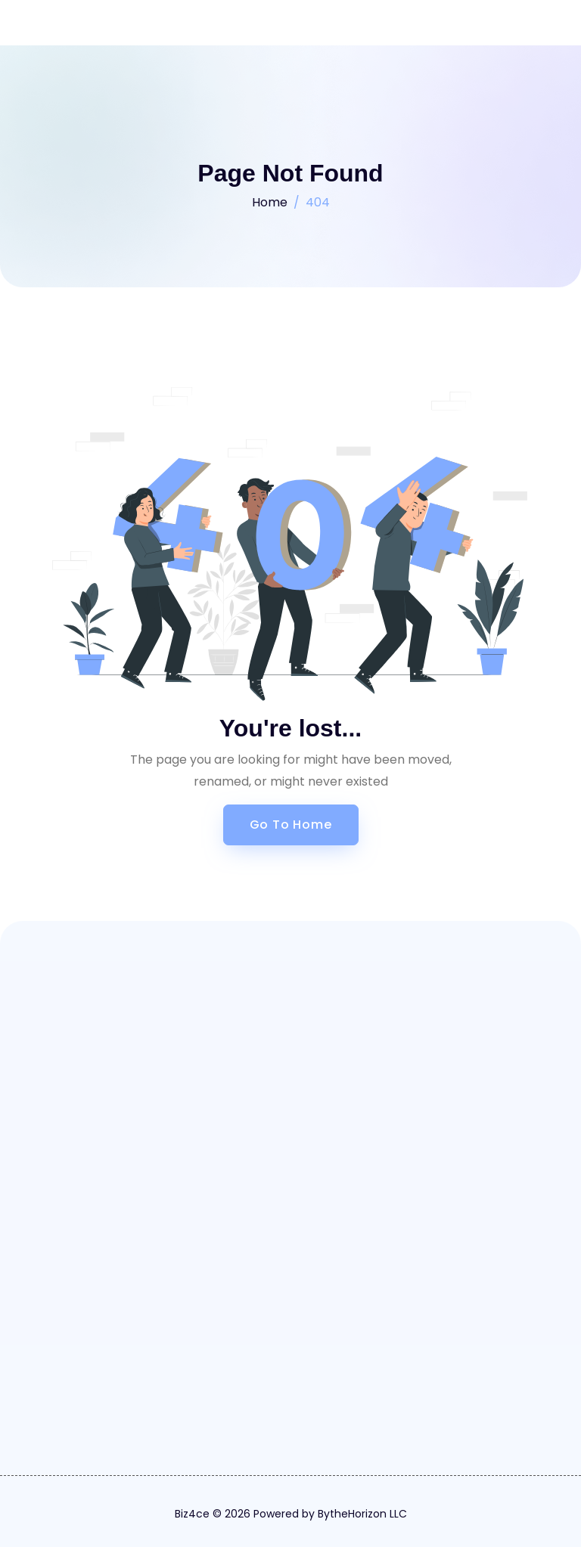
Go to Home (291, 824)
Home (269, 202)
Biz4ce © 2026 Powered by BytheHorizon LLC (291, 1513)
